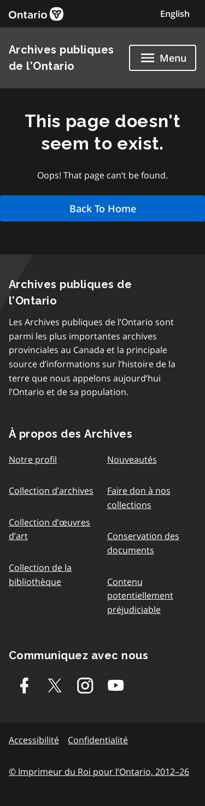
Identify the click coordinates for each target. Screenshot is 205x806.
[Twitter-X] (54, 685)
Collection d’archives (51, 491)
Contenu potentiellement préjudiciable (140, 596)
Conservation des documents (143, 543)
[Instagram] (85, 685)
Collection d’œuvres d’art (49, 529)
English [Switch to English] (175, 14)
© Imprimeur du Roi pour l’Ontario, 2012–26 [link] (99, 772)
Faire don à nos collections (139, 498)
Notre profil (33, 459)
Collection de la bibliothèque (40, 575)
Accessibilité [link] (34, 740)
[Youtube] (116, 685)
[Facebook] (24, 685)
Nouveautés (132, 459)
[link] (36, 14)
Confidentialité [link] (98, 740)
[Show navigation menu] (162, 58)
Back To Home (102, 208)
